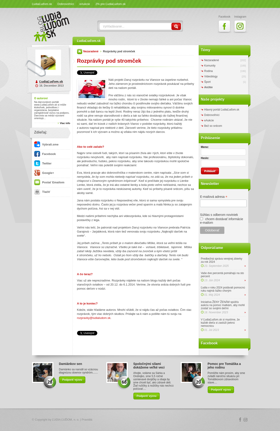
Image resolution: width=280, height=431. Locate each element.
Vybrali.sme (46, 144)
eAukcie (85, 4)
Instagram (245, 419)
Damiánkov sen (70, 364)
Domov (79, 51)
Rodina (208, 71)
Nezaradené (90, 51)
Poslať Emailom (49, 182)
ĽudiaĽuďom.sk (42, 4)
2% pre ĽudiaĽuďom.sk (111, 4)
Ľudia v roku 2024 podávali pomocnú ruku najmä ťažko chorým (223, 289)
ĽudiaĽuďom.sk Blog (52, 26)
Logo (140, 420)
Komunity (210, 65)
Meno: (205, 147)
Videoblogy (211, 76)
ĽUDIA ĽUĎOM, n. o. (65, 419)
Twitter (43, 163)
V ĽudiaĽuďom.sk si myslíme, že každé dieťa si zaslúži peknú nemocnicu (220, 322)
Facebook (45, 154)
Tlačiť (42, 192)
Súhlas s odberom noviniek (219, 215)
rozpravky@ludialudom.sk (94, 318)
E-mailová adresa (213, 197)
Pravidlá (87, 419)
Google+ (44, 173)
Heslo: (205, 158)
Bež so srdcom (213, 125)
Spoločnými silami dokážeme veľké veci (149, 365)
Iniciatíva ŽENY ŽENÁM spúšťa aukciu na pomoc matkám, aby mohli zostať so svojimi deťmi (223, 305)
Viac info (65, 123)
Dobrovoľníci (65, 4)
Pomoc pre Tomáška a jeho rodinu (224, 365)
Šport (207, 81)
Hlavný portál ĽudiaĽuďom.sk (221, 109)
